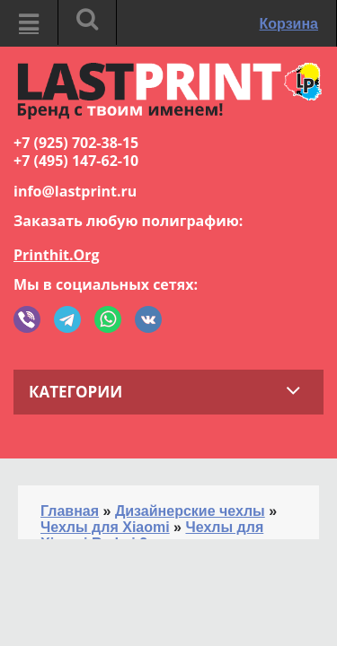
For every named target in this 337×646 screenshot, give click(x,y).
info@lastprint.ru (75, 191)
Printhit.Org (56, 255)
